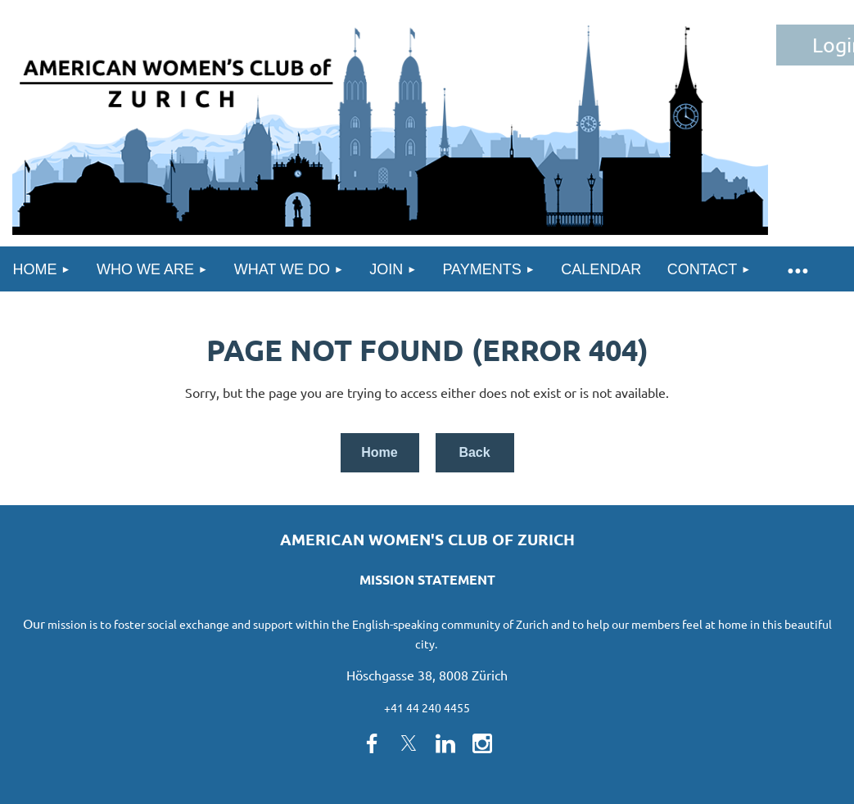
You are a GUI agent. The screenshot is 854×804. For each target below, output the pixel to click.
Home (379, 452)
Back (474, 452)
